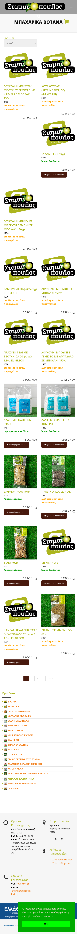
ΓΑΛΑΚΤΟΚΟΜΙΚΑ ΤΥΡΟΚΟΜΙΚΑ (24, 759)
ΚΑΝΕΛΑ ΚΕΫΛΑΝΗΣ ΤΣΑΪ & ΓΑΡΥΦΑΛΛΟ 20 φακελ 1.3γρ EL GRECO (20, 634)
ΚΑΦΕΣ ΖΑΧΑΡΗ (15, 730)
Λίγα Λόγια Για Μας (62, 859)
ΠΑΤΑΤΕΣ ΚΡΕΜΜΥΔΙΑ (19, 711)
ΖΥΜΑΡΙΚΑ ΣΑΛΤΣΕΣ (18, 744)
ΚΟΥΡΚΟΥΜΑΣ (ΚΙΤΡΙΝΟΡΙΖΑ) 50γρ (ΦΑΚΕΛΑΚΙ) (54, 90)
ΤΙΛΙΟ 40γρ (11, 562)
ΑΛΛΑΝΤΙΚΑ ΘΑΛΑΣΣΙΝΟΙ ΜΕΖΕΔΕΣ (25, 764)
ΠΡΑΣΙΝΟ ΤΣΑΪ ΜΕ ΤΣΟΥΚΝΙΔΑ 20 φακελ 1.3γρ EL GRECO (18, 356)
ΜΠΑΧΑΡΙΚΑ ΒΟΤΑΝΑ (21, 778)
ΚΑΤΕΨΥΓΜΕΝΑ (15, 768)
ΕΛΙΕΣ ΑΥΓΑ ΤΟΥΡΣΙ (17, 725)
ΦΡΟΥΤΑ (12, 701)
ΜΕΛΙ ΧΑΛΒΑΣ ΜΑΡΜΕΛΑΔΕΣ (22, 783)
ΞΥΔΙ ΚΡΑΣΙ (13, 740)
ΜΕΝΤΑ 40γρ (49, 562)
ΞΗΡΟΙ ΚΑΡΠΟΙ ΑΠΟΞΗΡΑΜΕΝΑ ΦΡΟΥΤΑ (28, 773)
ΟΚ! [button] (46, 924)
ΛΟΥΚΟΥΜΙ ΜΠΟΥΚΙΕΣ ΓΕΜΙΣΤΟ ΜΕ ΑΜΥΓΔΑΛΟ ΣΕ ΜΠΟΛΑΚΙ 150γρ (57, 356)
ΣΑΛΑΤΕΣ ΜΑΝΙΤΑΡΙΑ (18, 720)
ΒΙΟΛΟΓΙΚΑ (13, 749)
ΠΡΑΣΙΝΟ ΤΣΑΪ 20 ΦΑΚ (56, 491)
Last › (50, 678)
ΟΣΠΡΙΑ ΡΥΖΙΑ (15, 754)
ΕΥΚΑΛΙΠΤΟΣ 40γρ (53, 154)
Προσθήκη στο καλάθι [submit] (54, 174)
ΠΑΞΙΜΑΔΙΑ (13, 788)
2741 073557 (22, 884)
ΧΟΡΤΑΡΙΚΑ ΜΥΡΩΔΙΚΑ (19, 716)
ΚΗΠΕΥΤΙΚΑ (13, 706)
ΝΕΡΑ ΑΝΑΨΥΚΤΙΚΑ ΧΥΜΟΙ (21, 735)
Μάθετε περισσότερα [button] (43, 916)
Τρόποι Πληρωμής (61, 863)
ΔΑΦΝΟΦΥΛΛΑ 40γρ (17, 491)
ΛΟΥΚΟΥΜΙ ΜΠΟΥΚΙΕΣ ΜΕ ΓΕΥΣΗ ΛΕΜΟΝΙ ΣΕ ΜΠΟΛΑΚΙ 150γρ (18, 225)
